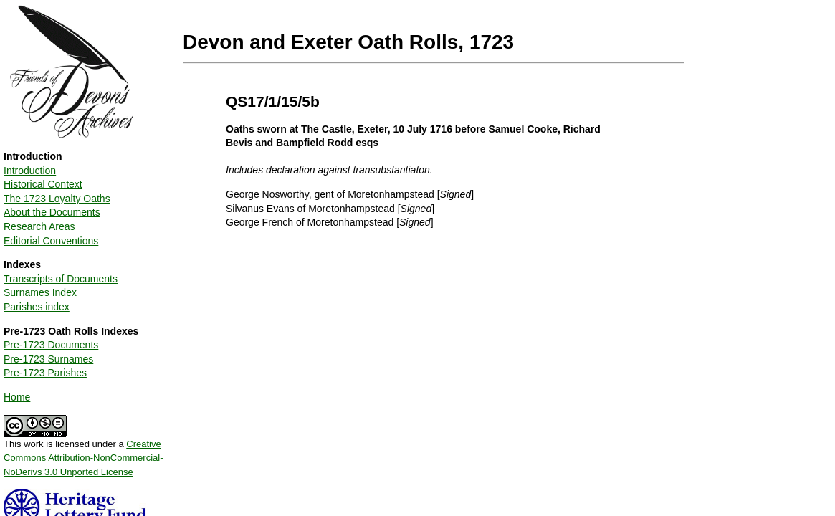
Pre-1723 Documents (51, 344)
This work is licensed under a (83, 453)
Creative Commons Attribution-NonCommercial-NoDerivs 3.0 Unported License (83, 458)
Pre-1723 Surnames (48, 359)
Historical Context (43, 184)
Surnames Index (40, 292)
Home (17, 397)
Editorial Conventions (51, 241)
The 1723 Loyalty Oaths (57, 198)
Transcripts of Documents (61, 279)
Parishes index (37, 306)
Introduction (30, 170)
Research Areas (39, 226)
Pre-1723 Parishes (45, 372)
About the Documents (52, 212)
